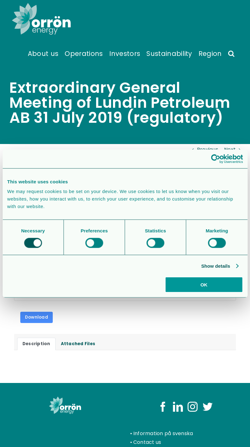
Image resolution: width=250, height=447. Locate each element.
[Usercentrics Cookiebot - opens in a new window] (215, 158)
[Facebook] (163, 407)
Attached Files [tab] (78, 344)
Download (36, 317)
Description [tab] (36, 344)
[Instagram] (193, 407)
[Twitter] (208, 407)
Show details (215, 265)
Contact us (147, 442)
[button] (231, 53)
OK (204, 284)
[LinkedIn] (178, 407)
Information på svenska (163, 433)
